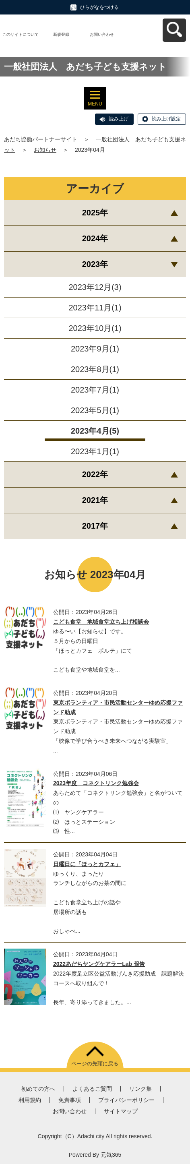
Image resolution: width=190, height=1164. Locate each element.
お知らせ (45, 150)
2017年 (95, 525)
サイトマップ (121, 1111)
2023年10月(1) (94, 328)
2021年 (95, 500)
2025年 (95, 212)
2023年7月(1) (95, 389)
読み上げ (118, 119)
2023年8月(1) (95, 369)
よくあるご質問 (92, 1088)
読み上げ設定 (166, 119)
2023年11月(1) (94, 307)
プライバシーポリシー (126, 1100)
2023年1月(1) (95, 451)
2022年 (95, 474)
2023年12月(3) (94, 287)
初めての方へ (38, 1088)
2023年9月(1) (95, 348)
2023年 (95, 264)
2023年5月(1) (95, 410)
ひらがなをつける (99, 7)
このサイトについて (20, 34)
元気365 (111, 1155)
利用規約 (30, 1100)
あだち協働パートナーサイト (40, 139)
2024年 (95, 238)
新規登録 (61, 34)
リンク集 (140, 1088)
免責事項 (69, 1100)
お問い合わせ (102, 34)
